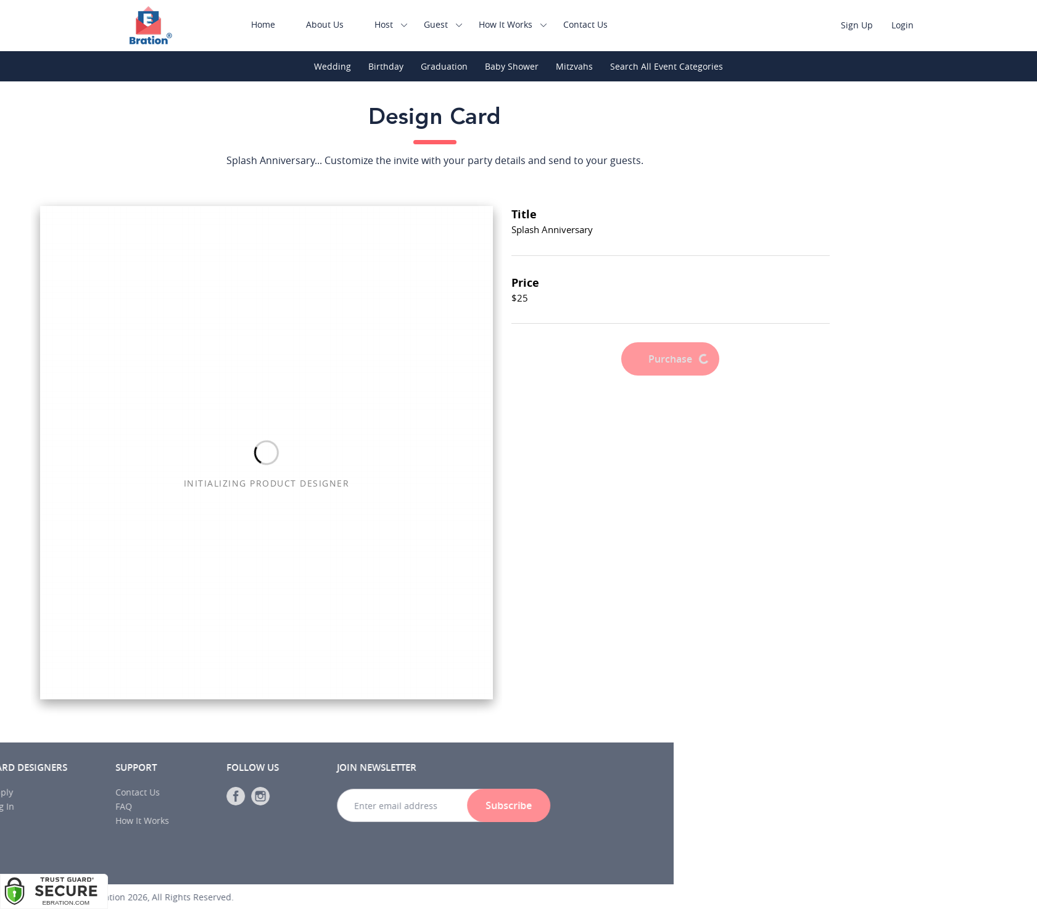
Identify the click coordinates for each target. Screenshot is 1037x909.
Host (393, 24)
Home (272, 24)
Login (912, 25)
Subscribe (187, 805)
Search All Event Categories (666, 66)
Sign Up (866, 25)
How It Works (515, 24)
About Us (334, 24)
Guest (445, 24)
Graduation (444, 66)
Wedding (332, 66)
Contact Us (594, 24)
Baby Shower (512, 66)
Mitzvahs (574, 66)
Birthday (385, 66)
